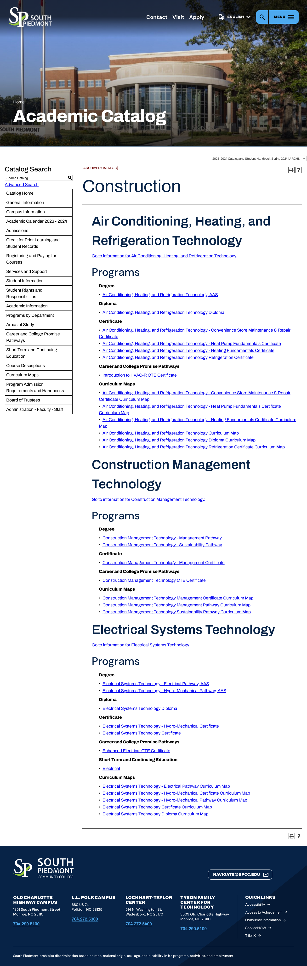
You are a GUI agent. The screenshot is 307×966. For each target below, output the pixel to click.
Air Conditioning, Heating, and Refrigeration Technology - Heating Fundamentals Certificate (188, 350)
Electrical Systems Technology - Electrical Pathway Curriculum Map (166, 786)
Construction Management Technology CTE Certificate (154, 580)
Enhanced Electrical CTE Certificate (136, 750)
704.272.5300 (85, 919)
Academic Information (27, 306)
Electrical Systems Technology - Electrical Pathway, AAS (155, 683)
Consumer (266, 920)
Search (262, 17)
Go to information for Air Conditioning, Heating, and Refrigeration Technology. (164, 256)
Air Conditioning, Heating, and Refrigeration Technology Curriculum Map (170, 433)
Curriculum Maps (22, 375)
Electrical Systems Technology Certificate (141, 733)
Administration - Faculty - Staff (34, 409)
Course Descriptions (25, 365)
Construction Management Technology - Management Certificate (163, 562)
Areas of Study (20, 324)
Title (254, 935)
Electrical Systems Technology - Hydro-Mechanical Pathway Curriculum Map (174, 800)
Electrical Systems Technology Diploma (139, 708)
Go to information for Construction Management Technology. (148, 499)
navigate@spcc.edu (236, 874)
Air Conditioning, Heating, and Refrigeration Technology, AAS (160, 294)
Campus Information (25, 211)
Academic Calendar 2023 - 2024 (36, 221)
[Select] (240, 17)
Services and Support (26, 271)
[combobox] (259, 158)
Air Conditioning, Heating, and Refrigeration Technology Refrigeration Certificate (178, 357)
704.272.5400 (138, 923)
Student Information (25, 280)
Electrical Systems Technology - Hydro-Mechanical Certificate (160, 726)
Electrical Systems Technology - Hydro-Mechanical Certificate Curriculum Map (176, 793)
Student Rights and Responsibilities (24, 293)
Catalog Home (20, 193)
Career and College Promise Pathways (33, 337)
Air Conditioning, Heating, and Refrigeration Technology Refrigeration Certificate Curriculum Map (193, 447)
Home (19, 102)
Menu (279, 17)
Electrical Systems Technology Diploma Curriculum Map (155, 814)
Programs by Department (30, 315)
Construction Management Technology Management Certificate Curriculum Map (177, 598)
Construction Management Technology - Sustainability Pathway (162, 544)
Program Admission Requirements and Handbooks (35, 387)
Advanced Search (22, 184)
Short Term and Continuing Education (31, 353)
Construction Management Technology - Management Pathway (162, 538)
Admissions (17, 230)
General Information (25, 202)
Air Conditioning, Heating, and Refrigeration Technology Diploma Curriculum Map (179, 440)
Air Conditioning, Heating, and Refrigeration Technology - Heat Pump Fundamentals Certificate (191, 343)
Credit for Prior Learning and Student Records (33, 243)
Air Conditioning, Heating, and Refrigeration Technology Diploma (163, 312)
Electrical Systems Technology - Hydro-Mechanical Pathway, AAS (164, 690)
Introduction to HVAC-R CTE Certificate (139, 375)
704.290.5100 (26, 923)
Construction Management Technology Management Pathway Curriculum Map (176, 605)
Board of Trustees (23, 400)
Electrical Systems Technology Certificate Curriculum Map (157, 807)
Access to (267, 912)
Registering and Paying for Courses (31, 259)
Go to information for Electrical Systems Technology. (141, 645)
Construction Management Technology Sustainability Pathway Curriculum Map (176, 612)
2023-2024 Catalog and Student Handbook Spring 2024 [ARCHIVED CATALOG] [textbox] (259, 158)
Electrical (111, 768)
